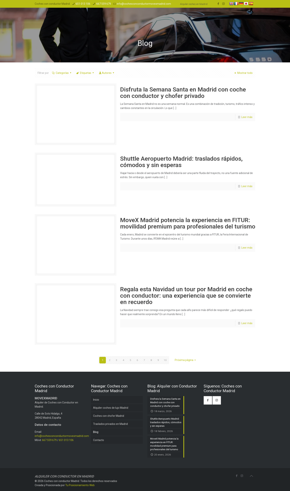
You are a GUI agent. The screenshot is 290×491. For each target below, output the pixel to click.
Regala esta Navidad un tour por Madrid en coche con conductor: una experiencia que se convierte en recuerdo (186, 296)
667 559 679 (103, 3)
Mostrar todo (243, 72)
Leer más (246, 117)
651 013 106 (83, 3)
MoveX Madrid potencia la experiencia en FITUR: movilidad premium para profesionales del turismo (187, 223)
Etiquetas (85, 72)
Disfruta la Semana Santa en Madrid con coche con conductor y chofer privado (183, 92)
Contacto (98, 440)
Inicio (96, 399)
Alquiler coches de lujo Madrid (110, 407)
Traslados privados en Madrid (110, 423)
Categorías (62, 72)
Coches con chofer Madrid (108, 415)
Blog (95, 432)
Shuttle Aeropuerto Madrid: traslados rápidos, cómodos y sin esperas (181, 162)
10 (165, 360)
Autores (106, 72)
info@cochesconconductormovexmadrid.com (144, 3)
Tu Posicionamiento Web (80, 485)
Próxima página (186, 360)
